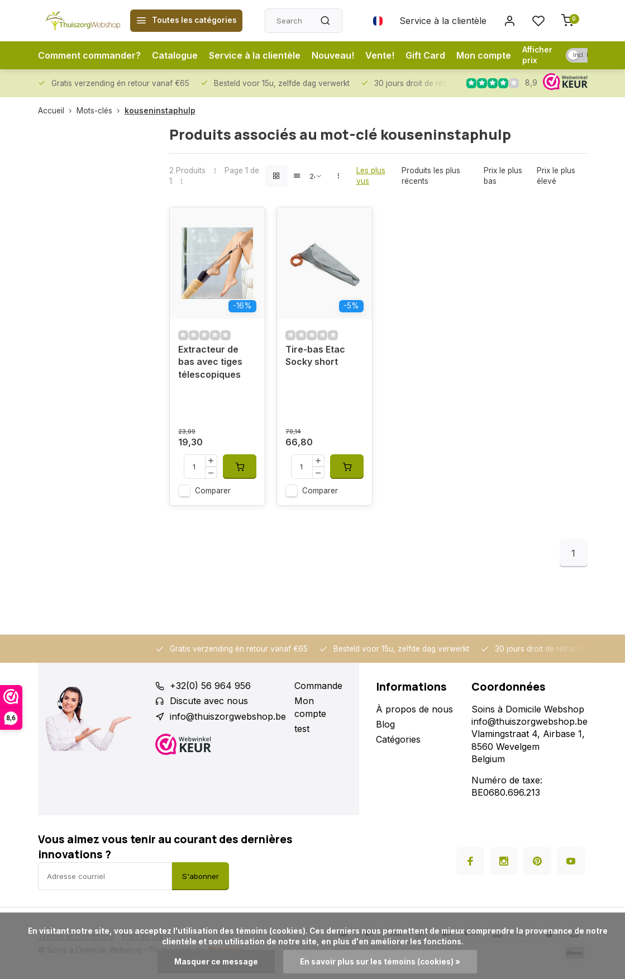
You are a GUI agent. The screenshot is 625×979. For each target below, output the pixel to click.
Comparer (213, 490)
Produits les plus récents (431, 176)
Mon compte (483, 55)
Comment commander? (89, 55)
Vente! (379, 55)
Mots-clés (101, 110)
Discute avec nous (209, 700)
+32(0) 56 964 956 (210, 685)
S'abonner (200, 876)
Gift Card (425, 55)
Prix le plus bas (503, 176)
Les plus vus (370, 176)
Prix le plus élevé (556, 176)
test (301, 728)
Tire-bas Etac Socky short (315, 355)
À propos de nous (414, 709)
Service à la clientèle (442, 20)
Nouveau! (333, 55)
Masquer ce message (216, 961)
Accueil (57, 110)
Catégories (398, 739)
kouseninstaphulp (160, 110)
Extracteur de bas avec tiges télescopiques (210, 362)
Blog (385, 724)
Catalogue (175, 55)
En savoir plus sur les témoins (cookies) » (380, 961)
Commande (318, 685)
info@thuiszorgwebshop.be (228, 716)
